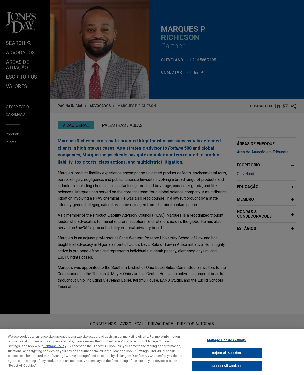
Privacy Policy (54, 350)
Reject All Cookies (226, 356)
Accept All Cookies (226, 369)
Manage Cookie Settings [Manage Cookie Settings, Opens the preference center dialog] (226, 344)
